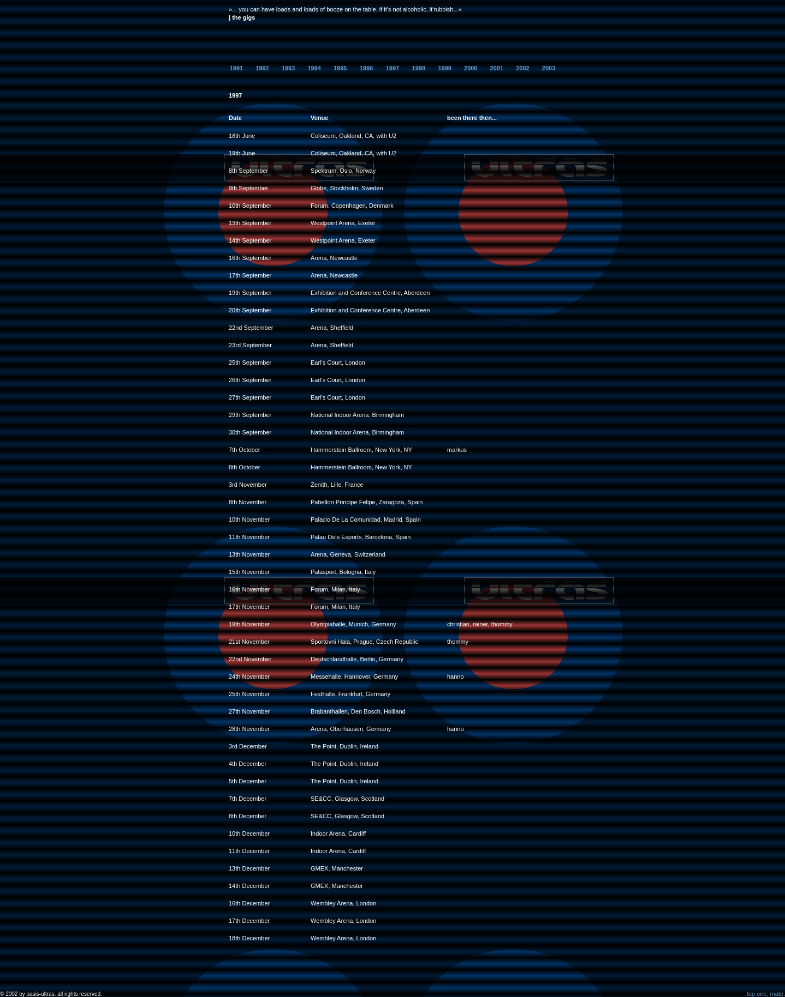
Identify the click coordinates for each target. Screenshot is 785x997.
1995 (340, 68)
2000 (470, 68)
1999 (444, 68)
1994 (313, 68)
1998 (418, 68)
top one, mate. (766, 993)
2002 (522, 68)
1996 (366, 68)
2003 (548, 68)
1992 (262, 68)
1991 (236, 68)
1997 (392, 68)
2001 (496, 68)
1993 (288, 68)
